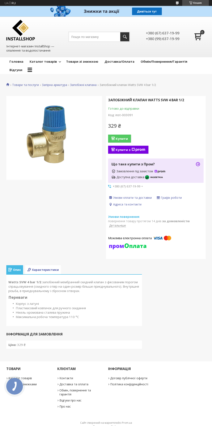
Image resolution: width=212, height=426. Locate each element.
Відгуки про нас (70, 400)
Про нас (65, 406)
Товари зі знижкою (82, 61)
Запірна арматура (54, 85)
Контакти (66, 378)
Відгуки (15, 70)
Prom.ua (127, 423)
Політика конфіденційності (129, 384)
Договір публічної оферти (128, 378)
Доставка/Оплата (119, 61)
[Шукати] (124, 36)
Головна (16, 61)
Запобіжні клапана (83, 85)
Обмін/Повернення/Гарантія (164, 61)
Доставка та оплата (73, 384)
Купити (122, 138)
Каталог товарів (43, 61)
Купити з (130, 150)
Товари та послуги (25, 85)
